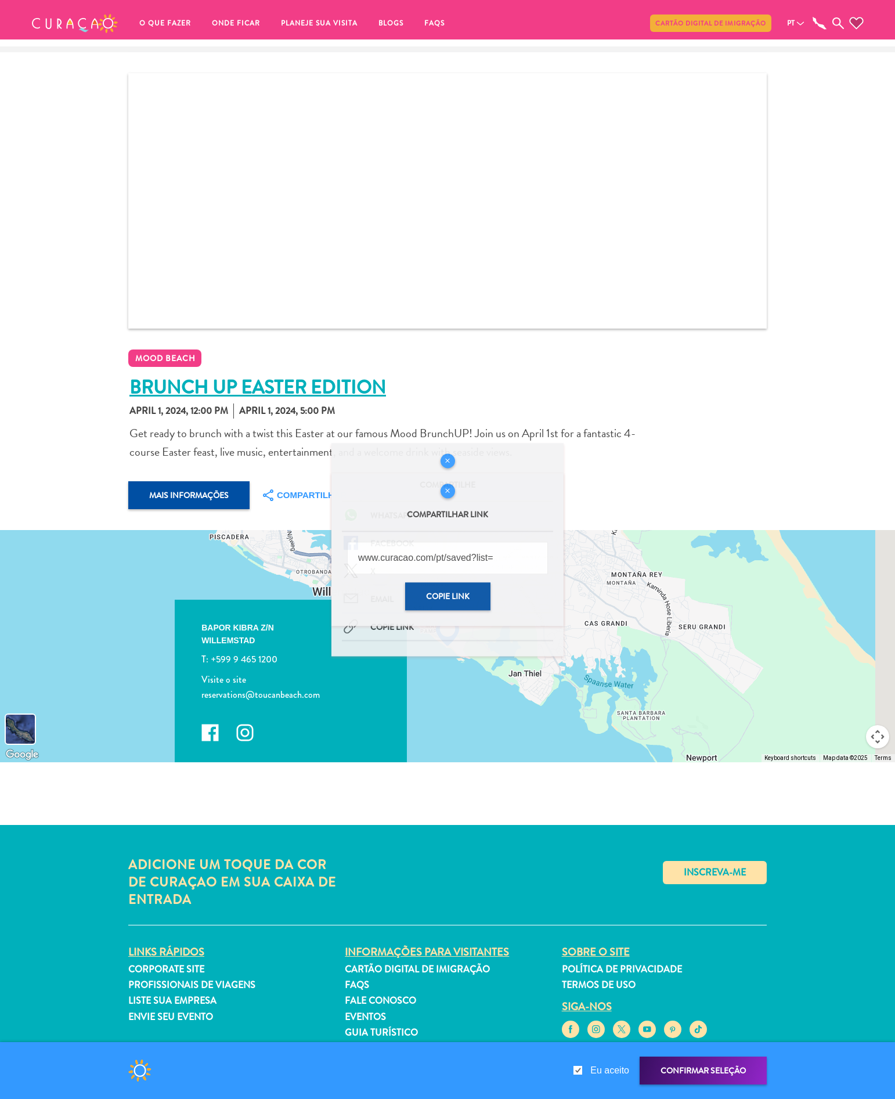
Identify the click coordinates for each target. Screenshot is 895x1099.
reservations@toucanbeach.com (260, 694)
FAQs (434, 23)
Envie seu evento (170, 1017)
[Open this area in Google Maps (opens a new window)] (22, 754)
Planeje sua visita (319, 23)
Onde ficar (236, 23)
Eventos (365, 1017)
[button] (74, 23)
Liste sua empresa (172, 1000)
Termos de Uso (599, 985)
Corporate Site (166, 969)
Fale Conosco (380, 1000)
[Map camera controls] (877, 736)
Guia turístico (381, 1032)
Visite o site (223, 679)
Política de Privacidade (622, 969)
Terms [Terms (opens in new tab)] (883, 758)
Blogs (390, 23)
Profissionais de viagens (191, 985)
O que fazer (165, 23)
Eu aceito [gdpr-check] (609, 1070)
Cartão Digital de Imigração (710, 23)
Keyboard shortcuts (790, 758)
